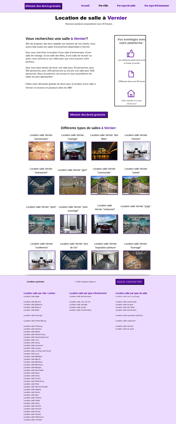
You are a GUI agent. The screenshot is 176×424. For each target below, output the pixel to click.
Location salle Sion (31, 395)
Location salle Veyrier (33, 414)
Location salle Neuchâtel (34, 370)
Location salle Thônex (33, 398)
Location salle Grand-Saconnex (36, 337)
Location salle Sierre (32, 392)
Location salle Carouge (33, 315)
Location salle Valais (32, 400)
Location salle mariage (78, 304)
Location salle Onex (32, 376)
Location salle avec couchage (128, 296)
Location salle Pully (32, 384)
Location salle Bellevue (33, 304)
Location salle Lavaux (32, 348)
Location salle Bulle (32, 310)
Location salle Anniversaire (80, 296)
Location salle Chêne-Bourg (35, 321)
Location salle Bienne (33, 307)
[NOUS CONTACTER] (130, 282)
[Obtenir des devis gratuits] (43, 6)
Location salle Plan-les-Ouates (36, 387)
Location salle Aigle (32, 296)
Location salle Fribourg (33, 326)
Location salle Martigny (33, 356)
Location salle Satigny (33, 389)
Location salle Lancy (32, 343)
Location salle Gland (32, 332)
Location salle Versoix (33, 409)
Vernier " (109, 135)
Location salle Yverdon (33, 420)
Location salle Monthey (33, 362)
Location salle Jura (31, 340)
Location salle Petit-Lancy (34, 381)
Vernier (77, 170)
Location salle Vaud (32, 403)
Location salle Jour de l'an (80, 302)
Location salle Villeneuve (34, 417)
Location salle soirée (78, 307)
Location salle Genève (33, 329)
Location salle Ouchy (32, 378)
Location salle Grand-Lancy (35, 334)
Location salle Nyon (32, 373)
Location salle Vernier (33, 406)
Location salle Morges (33, 367)
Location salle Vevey (32, 411)
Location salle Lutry (32, 354)
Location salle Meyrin (32, 359)
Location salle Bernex (33, 302)
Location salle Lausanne (34, 345)
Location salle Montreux (33, 365)
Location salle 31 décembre (80, 310)
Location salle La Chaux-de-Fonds (37, 351)
